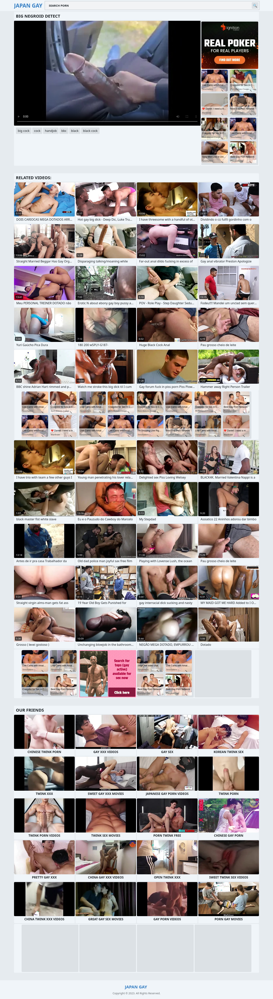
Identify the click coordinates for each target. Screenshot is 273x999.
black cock (90, 131)
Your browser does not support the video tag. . (107, 73)
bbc (63, 131)
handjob (51, 131)
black (74, 131)
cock (37, 131)
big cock (24, 131)
